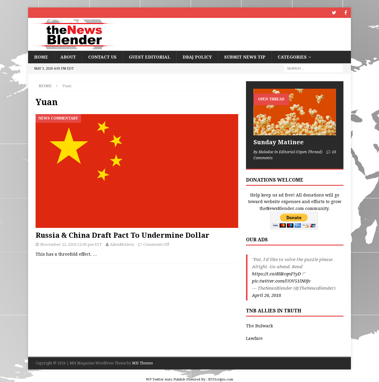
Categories (292, 57)
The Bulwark (259, 325)
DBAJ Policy (197, 57)
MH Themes (142, 363)
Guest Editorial (149, 57)
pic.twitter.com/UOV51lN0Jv (281, 281)
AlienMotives (122, 244)
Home (41, 57)
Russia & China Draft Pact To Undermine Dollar (122, 235)
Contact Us (102, 57)
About (68, 57)
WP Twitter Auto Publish (165, 379)
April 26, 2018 (266, 295)
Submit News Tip (244, 57)
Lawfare (254, 338)
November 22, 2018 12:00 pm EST (71, 244)
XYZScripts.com (220, 379)
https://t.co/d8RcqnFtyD (276, 274)
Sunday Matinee (278, 142)
